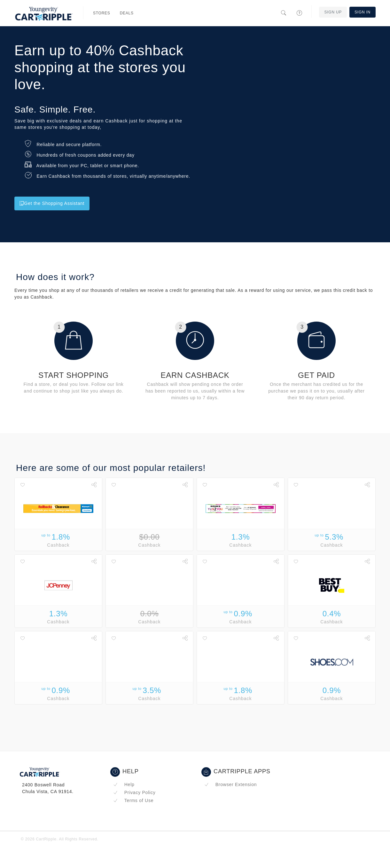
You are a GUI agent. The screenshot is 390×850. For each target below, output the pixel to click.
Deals (127, 13)
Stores (101, 13)
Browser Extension (230, 784)
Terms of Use (133, 800)
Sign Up (333, 12)
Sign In (362, 12)
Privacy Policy (134, 792)
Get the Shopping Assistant (52, 203)
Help (124, 784)
